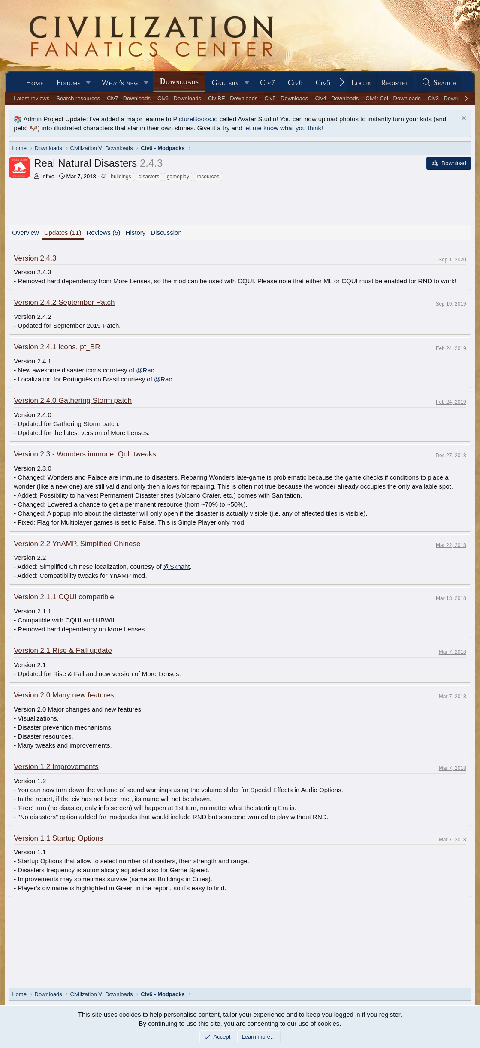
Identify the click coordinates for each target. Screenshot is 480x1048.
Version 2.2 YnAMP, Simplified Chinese (77, 544)
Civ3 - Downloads (449, 98)
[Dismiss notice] (462, 118)
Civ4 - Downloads (337, 98)
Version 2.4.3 (35, 258)
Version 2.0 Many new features (64, 695)
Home (35, 82)
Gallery (225, 82)
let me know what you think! (283, 128)
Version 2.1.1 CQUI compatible (64, 597)
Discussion (166, 232)
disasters (149, 177)
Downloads (179, 81)
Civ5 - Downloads (286, 98)
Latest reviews (31, 98)
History (136, 232)
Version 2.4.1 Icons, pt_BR (57, 347)
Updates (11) (63, 232)
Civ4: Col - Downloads (393, 98)
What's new (120, 82)
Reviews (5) (103, 232)
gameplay (178, 177)
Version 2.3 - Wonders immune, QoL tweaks (85, 454)
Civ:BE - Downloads (233, 98)
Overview (25, 232)
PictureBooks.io (195, 119)
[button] (88, 83)
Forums (69, 82)
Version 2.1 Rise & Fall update (63, 650)
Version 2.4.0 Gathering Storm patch (73, 400)
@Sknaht (176, 566)
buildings (121, 177)
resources (208, 177)
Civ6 (295, 82)
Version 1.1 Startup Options (58, 838)
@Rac (145, 370)
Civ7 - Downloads (129, 98)
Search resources (78, 98)
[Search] (439, 83)
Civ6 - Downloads (179, 98)
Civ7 (267, 82)
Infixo (47, 176)
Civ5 (323, 82)
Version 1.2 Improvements (56, 767)
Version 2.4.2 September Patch (64, 302)
